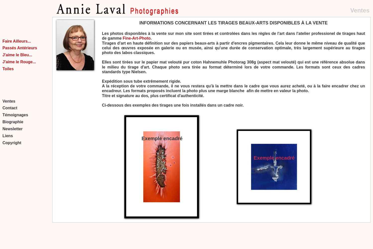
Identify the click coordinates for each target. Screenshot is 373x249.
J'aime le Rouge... (19, 62)
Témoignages (15, 115)
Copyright (11, 143)
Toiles (8, 69)
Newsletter (12, 129)
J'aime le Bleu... (17, 55)
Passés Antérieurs (19, 48)
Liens (7, 136)
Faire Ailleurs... (16, 41)
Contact (9, 108)
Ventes (8, 101)
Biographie (12, 122)
